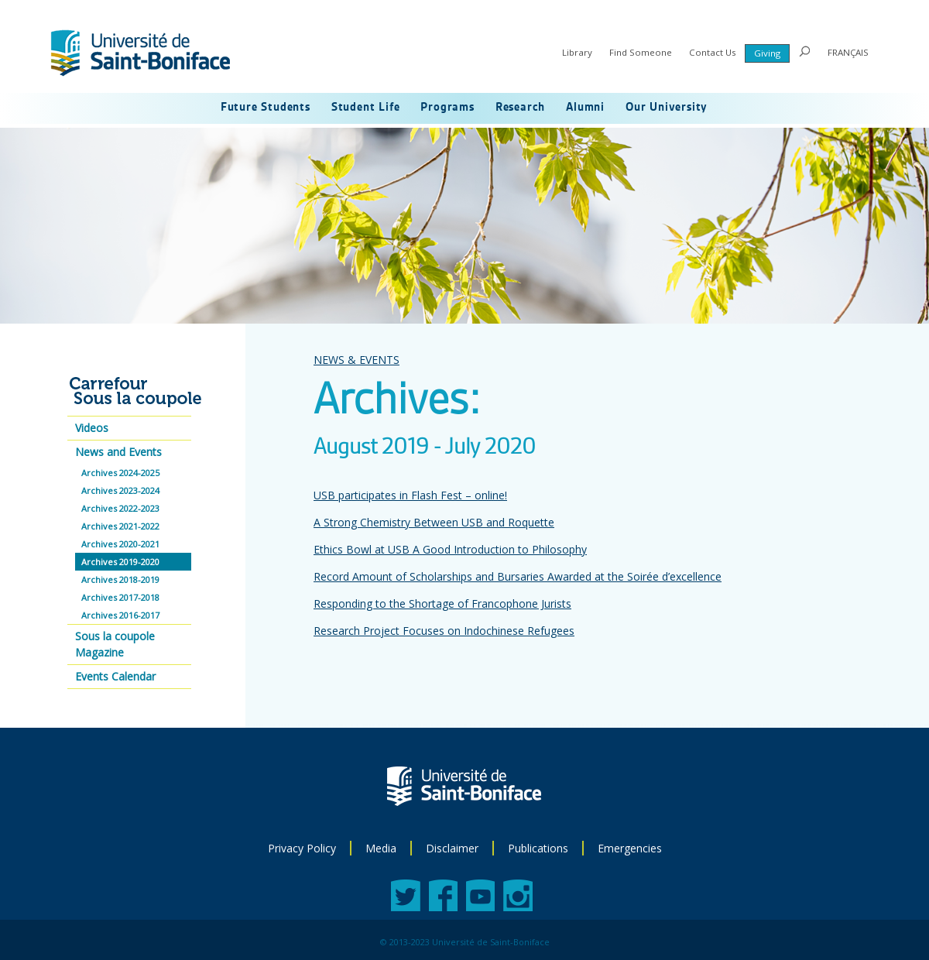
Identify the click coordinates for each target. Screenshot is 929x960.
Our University (667, 107)
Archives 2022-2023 (120, 508)
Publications (538, 848)
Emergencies (630, 848)
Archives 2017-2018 (120, 597)
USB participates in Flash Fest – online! (410, 495)
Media (380, 848)
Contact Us (712, 52)
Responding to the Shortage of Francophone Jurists (442, 603)
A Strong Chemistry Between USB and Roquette (434, 522)
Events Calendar (115, 676)
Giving (767, 53)
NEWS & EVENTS (356, 359)
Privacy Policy (302, 848)
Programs (447, 107)
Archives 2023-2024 (120, 490)
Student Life (365, 107)
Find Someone (640, 52)
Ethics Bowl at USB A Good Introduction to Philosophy (450, 549)
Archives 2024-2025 (120, 472)
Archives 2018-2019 (120, 579)
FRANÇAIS (848, 52)
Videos (91, 427)
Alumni (585, 107)
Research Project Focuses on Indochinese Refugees (444, 630)
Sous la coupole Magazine (115, 644)
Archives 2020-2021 (120, 544)
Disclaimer (452, 848)
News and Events (118, 451)
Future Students (265, 107)
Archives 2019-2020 (120, 561)
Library (577, 52)
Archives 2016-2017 (120, 615)
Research (520, 107)
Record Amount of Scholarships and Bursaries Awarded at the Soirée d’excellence (518, 576)
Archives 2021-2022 (120, 526)
